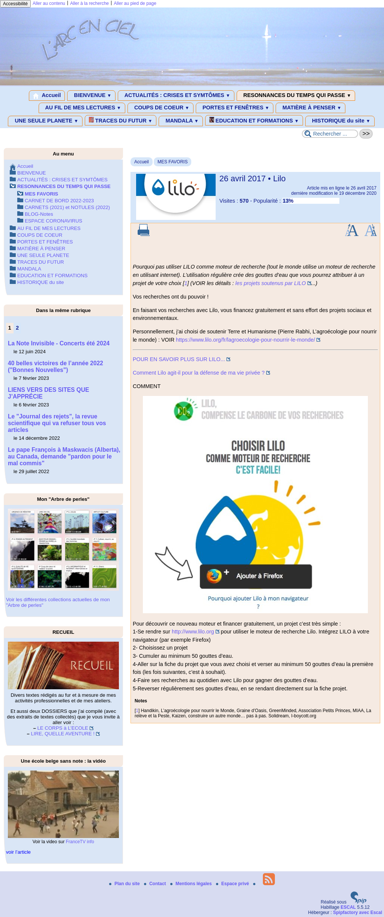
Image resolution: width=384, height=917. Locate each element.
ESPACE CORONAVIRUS (53, 221)
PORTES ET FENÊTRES (234, 108)
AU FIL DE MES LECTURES (82, 108)
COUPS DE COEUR (160, 108)
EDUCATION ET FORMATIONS (254, 120)
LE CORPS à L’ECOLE (63, 728)
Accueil (47, 95)
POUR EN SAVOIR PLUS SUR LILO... (179, 359)
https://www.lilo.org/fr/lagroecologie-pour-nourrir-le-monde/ (245, 340)
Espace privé (233, 883)
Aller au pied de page (135, 3)
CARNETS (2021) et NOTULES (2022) (67, 207)
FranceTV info (80, 841)
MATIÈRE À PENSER (310, 108)
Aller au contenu (49, 3)
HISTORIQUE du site (339, 121)
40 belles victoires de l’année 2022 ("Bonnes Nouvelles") (55, 366)
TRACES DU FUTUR (121, 120)
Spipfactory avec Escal (357, 912)
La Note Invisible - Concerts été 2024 (59, 343)
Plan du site (125, 883)
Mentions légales (191, 883)
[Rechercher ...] (330, 134)
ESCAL (348, 907)
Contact (155, 883)
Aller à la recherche (89, 3)
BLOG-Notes (39, 214)
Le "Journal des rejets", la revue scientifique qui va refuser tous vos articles (57, 423)
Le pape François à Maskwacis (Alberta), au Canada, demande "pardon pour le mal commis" (64, 456)
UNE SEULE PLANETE (45, 121)
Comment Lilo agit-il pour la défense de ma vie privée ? (199, 373)
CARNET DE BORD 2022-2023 (59, 200)
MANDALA (180, 121)
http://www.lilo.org (193, 632)
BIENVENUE (91, 95)
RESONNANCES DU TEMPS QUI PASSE (296, 95)
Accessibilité (15, 3)
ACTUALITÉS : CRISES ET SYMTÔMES (176, 95)
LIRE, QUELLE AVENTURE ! (62, 733)
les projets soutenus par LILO (271, 283)
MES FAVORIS (173, 161)
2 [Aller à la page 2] (17, 328)
